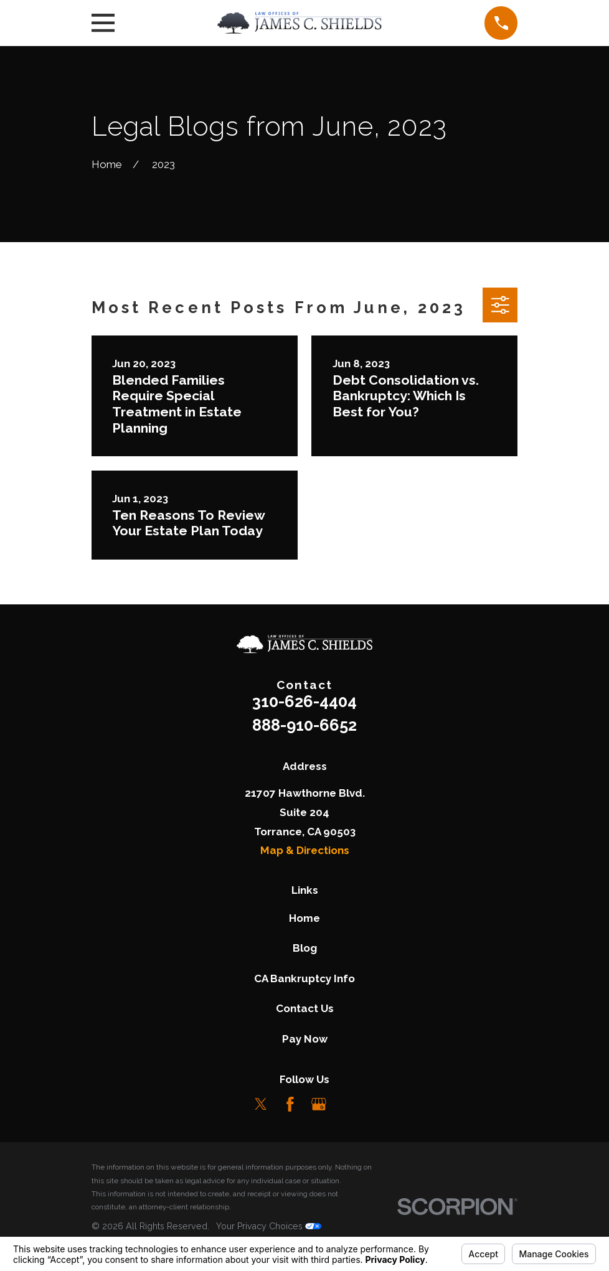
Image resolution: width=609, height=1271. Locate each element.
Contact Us (305, 1008)
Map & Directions (304, 850)
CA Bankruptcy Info (304, 978)
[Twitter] (260, 1104)
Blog (305, 948)
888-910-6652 (304, 725)
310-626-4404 (304, 701)
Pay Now (305, 1039)
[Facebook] (290, 1104)
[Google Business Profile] (318, 1104)
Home (304, 918)
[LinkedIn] (348, 1104)
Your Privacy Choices (268, 1226)
